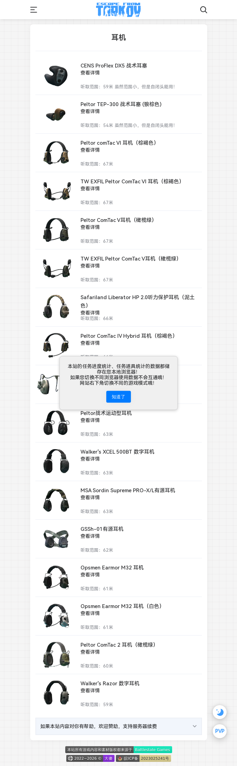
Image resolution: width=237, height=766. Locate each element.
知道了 (118, 396)
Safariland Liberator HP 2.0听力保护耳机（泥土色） (138, 301)
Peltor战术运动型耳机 (106, 413)
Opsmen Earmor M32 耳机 (112, 567)
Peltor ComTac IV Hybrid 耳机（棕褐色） (129, 335)
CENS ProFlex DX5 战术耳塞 (114, 65)
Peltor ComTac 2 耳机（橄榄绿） (119, 644)
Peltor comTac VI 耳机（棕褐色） (120, 142)
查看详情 (90, 72)
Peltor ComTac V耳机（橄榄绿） (119, 220)
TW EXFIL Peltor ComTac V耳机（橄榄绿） (131, 258)
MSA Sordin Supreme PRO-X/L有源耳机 (128, 490)
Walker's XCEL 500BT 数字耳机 (117, 451)
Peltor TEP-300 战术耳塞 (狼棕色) (121, 104)
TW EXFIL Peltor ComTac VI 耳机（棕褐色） (132, 181)
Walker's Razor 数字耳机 (110, 683)
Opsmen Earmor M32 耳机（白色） (122, 606)
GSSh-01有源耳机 (102, 529)
